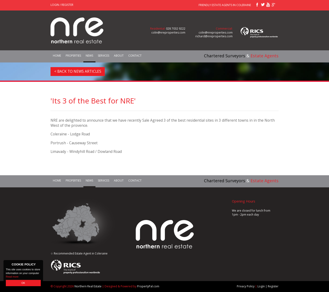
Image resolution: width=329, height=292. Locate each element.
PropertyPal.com (148, 286)
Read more (12, 276)
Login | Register (268, 286)
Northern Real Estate (88, 286)
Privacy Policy (245, 286)
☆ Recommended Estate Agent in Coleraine (79, 253)
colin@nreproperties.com (168, 32)
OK (23, 283)
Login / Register (62, 5)
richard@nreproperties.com (214, 36)
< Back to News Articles (77, 71)
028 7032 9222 (175, 29)
